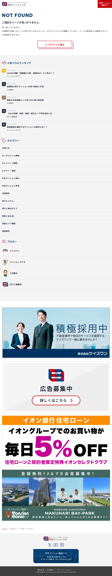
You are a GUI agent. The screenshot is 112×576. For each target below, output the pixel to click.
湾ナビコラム (8, 201)
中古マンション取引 (10, 178)
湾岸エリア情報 (9, 223)
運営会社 (41, 570)
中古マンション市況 (10, 185)
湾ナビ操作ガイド (10, 208)
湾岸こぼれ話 (8, 216)
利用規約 (50, 570)
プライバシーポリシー (64, 570)
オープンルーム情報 (10, 155)
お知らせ (6, 148)
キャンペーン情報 (9, 163)
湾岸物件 (6, 231)
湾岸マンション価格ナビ (105, 4)
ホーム (4, 528)
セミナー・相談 (9, 170)
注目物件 (6, 193)
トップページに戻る (55, 44)
